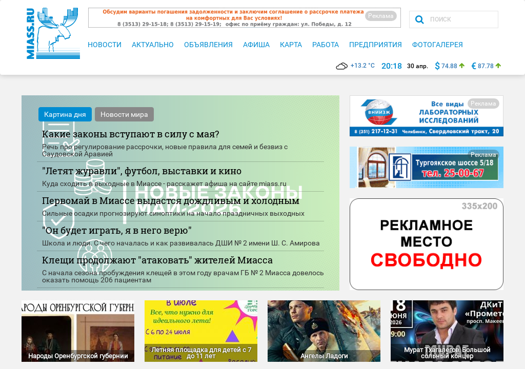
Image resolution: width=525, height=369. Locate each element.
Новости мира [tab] (124, 114)
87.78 (486, 66)
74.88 (449, 66)
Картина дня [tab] (65, 114)
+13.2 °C (355, 65)
